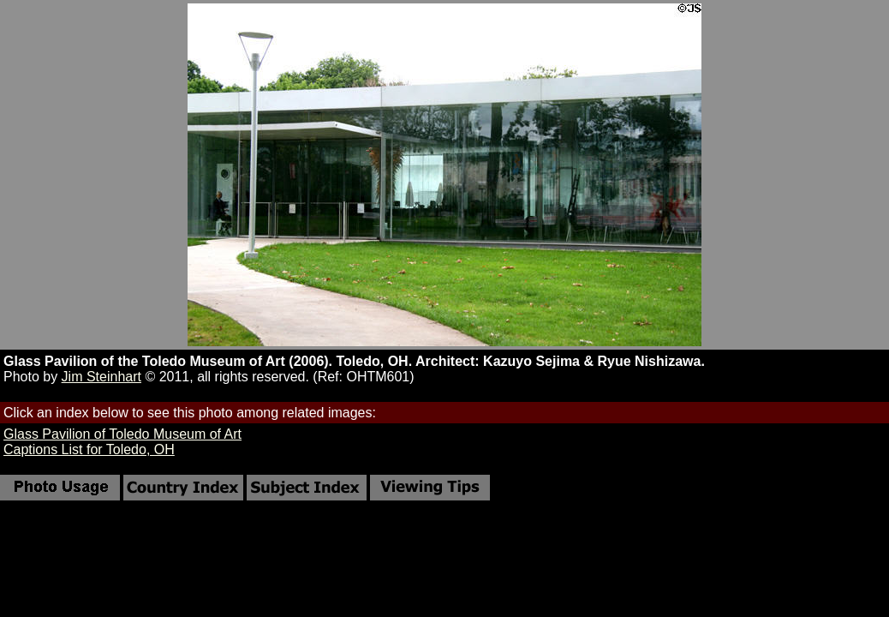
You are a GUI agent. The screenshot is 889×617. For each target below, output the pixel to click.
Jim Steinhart (101, 376)
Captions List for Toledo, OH (89, 449)
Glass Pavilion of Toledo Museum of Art (122, 434)
